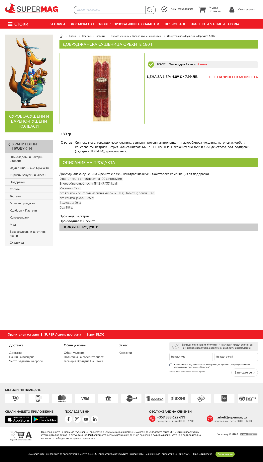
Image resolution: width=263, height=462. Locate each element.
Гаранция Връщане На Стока (83, 361)
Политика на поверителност (84, 357)
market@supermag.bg (231, 417)
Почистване (175, 24)
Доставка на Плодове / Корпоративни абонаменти (115, 24)
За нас (123, 345)
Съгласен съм (225, 454)
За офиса (57, 24)
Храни (72, 36)
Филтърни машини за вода (215, 24)
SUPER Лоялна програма (62, 334)
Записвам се (245, 372)
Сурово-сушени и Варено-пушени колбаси (136, 36)
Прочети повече (202, 454)
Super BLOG (96, 334)
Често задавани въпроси (26, 361)
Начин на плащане (21, 357)
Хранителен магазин (23, 334)
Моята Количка (209, 9)
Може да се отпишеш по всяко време (187, 372)
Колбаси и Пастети (93, 36)
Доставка (16, 345)
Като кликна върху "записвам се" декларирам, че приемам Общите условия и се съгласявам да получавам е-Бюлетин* (209, 366)
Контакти (125, 352)
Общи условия (75, 345)
